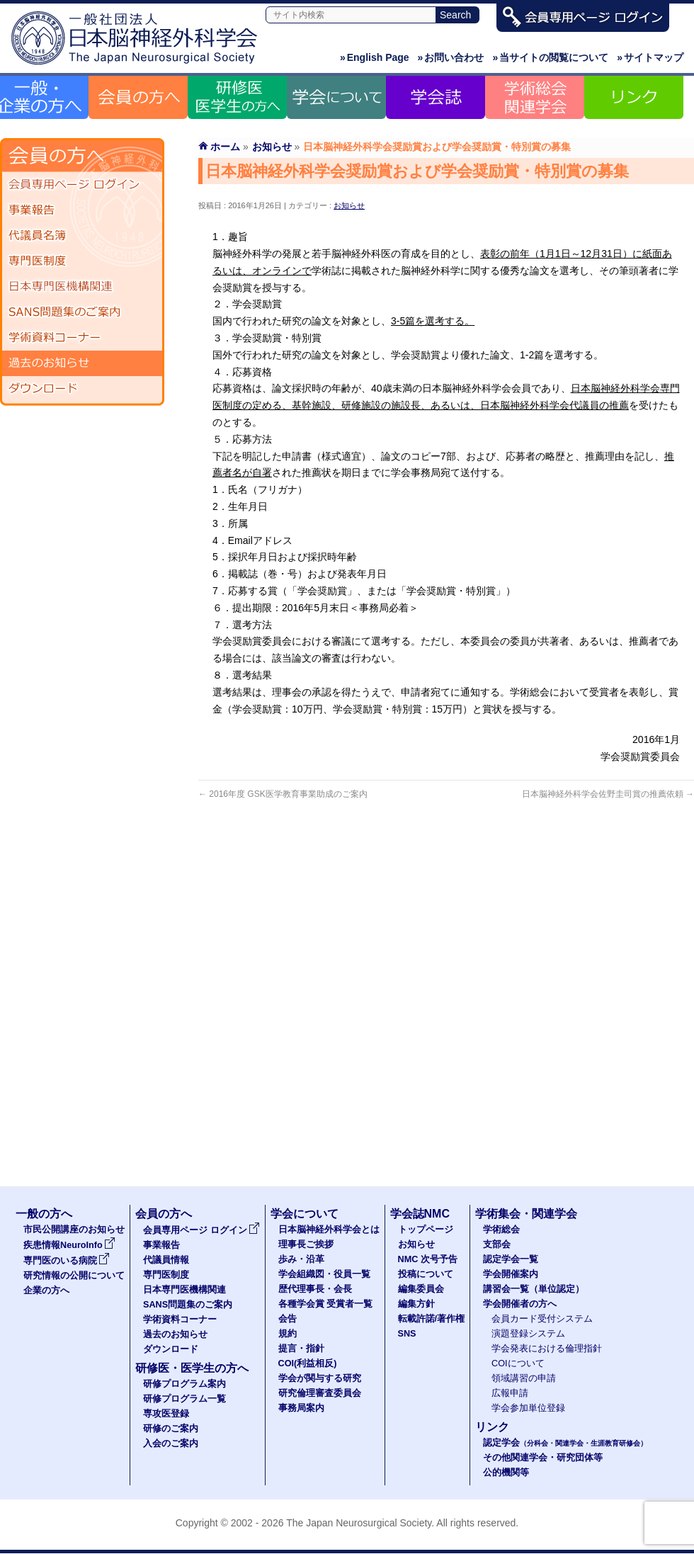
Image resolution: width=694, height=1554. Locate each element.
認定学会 (565, 1443)
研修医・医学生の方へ (192, 1368)
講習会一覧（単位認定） (533, 1289)
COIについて (518, 1363)
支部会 (497, 1244)
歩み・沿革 (301, 1259)
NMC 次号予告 (427, 1259)
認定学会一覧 (510, 1259)
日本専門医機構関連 (82, 287)
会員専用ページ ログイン (82, 185)
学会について (305, 1214)
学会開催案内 (510, 1274)
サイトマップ (650, 57)
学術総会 (501, 1230)
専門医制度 (82, 261)
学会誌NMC (420, 1214)
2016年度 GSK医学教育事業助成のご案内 (283, 794)
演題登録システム (528, 1334)
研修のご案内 (170, 1429)
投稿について (425, 1274)
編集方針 (416, 1304)
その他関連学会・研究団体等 (543, 1458)
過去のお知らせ (82, 363)
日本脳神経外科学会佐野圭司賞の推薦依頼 (608, 794)
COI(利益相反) (307, 1363)
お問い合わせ (451, 57)
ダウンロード (82, 389)
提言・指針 (301, 1349)
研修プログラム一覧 (184, 1399)
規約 (287, 1334)
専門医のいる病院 (66, 1261)
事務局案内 (301, 1408)
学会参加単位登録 (528, 1408)
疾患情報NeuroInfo (69, 1245)
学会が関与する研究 (319, 1378)
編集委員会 (421, 1289)
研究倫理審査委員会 (319, 1393)
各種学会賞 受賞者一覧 (325, 1304)
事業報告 (82, 210)
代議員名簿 (82, 236)
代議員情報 (166, 1260)
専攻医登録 (166, 1414)
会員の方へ (163, 1214)
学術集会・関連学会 (526, 1214)
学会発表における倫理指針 (546, 1349)
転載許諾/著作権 (431, 1319)
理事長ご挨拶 (306, 1244)
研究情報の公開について (74, 1276)
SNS (407, 1334)
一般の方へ (44, 1214)
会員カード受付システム (542, 1319)
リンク (492, 1427)
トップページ (425, 1230)
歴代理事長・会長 (315, 1289)
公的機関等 (506, 1473)
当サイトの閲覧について (550, 57)
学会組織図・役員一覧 (324, 1274)
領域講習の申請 (523, 1378)
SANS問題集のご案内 (82, 312)
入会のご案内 (170, 1443)
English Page (374, 57)
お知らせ (349, 205)
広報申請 (509, 1393)
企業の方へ (46, 1290)
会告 (287, 1319)
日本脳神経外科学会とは (329, 1230)
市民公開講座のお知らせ (74, 1230)
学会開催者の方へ (520, 1304)
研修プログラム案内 (184, 1384)
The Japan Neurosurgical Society (358, 1523)
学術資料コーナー (82, 338)
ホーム (225, 146)
